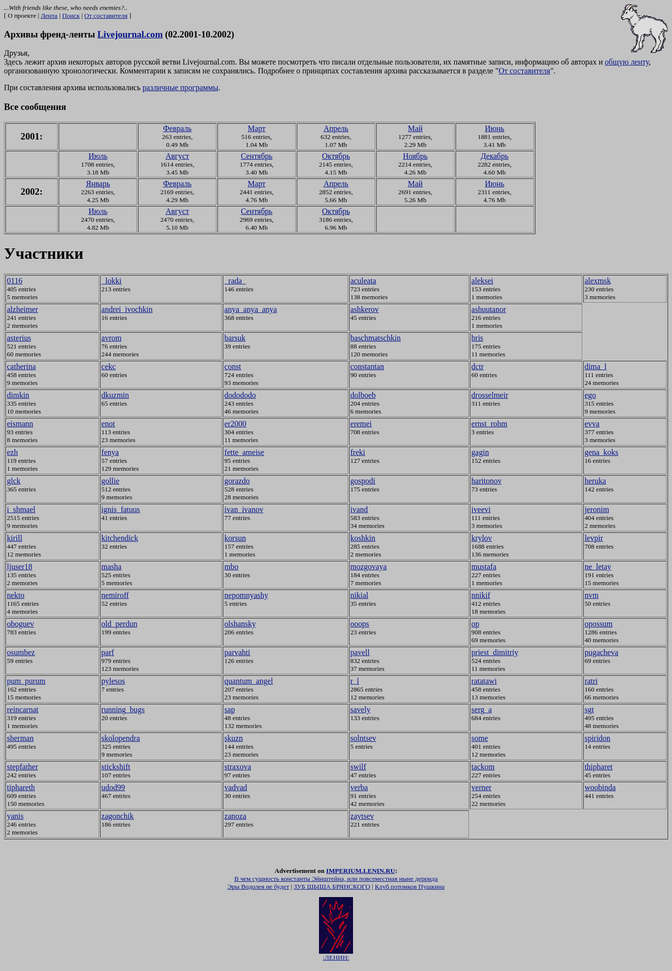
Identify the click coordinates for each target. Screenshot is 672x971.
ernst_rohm (489, 423)
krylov (481, 538)
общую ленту (627, 62)
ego (590, 395)
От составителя (105, 15)
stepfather (22, 767)
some (479, 738)
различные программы (180, 87)
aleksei (482, 281)
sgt (589, 709)
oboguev (20, 624)
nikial (359, 595)
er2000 (235, 423)
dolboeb (363, 395)
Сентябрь (256, 156)
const (232, 366)
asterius (19, 338)
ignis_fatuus (121, 509)
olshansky (240, 624)
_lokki (112, 281)
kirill (14, 538)
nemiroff (115, 595)
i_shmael (21, 509)
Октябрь (336, 156)
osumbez (21, 652)
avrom (112, 338)
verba (359, 787)
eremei (361, 423)
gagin (480, 452)
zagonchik (118, 816)
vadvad (235, 787)
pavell (360, 652)
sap (229, 709)
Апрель (336, 128)
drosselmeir (489, 395)
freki (358, 452)
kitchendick (120, 538)
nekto (16, 595)
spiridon (597, 738)
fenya (110, 452)
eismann (20, 423)
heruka (595, 481)
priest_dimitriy (494, 652)
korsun (235, 538)
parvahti (237, 652)
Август (177, 156)
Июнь (494, 128)
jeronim (597, 509)
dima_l (595, 366)
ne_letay (598, 566)
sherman (20, 738)
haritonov (486, 481)
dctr (477, 366)
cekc (109, 366)
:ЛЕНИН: (336, 957)
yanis (15, 816)
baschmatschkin (376, 338)
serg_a (481, 709)
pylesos (113, 681)
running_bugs (123, 709)
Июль (98, 156)
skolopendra (121, 738)
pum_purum (26, 681)
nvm (592, 595)
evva (592, 423)
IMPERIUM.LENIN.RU (360, 873)
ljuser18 (20, 566)
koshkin (363, 538)
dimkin (18, 395)
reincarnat (22, 709)
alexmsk (598, 281)
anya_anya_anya (250, 309)
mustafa (483, 566)
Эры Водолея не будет (258, 889)
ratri (591, 681)
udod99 (113, 787)
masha (112, 566)
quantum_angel (248, 681)
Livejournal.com (130, 34)
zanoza (235, 816)
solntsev (363, 738)
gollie (110, 481)
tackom (483, 767)
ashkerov (365, 309)
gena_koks (601, 452)
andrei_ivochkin (127, 309)
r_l (355, 681)
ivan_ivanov (243, 509)
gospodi (363, 481)
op (475, 624)
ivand (359, 509)
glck (14, 481)
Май (415, 128)
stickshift (116, 767)
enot (108, 423)
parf (108, 652)
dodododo (240, 395)
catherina (21, 366)
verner (481, 787)
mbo (231, 566)
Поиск (71, 15)
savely (361, 709)
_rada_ (235, 281)
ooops (360, 624)
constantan (367, 366)
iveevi (481, 509)
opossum (599, 624)
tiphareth (21, 787)
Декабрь (494, 156)
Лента (49, 15)
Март (256, 128)
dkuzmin (115, 395)
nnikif (480, 595)
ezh (12, 452)
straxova (237, 767)
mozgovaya (369, 566)
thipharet (599, 767)
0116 (14, 281)
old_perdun (120, 624)
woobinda (600, 787)
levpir (594, 538)
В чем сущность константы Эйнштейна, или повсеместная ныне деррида (336, 881)
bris (477, 338)
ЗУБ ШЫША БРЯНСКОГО (332, 889)
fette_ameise (244, 452)
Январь (98, 183)
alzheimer (22, 309)
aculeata (363, 281)
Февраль (177, 128)
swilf (358, 767)
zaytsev (362, 816)
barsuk (235, 338)
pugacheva (601, 652)
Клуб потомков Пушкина (410, 889)
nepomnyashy (246, 595)
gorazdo (237, 481)
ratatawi (484, 681)
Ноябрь (415, 156)
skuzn (233, 738)
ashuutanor (488, 309)
